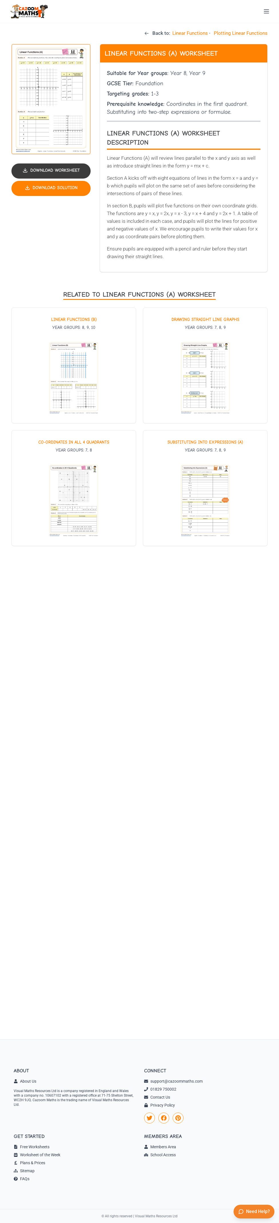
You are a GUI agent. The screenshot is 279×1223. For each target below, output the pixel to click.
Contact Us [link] (157, 1097)
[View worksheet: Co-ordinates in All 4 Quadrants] (73, 488)
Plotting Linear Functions (241, 33)
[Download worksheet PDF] (51, 171)
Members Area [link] (160, 1147)
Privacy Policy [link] (159, 1105)
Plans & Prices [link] (29, 1163)
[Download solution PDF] (51, 188)
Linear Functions (190, 33)
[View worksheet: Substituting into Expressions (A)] (205, 488)
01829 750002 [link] (160, 1089)
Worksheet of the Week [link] (37, 1155)
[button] (51, 99)
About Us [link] (25, 1081)
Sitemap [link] (24, 1171)
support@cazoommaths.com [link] (173, 1081)
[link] (149, 1118)
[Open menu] (266, 11)
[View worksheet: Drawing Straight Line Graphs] (205, 365)
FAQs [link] (21, 1178)
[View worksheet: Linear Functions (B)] (73, 365)
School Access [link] (160, 1155)
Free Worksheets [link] (31, 1147)
